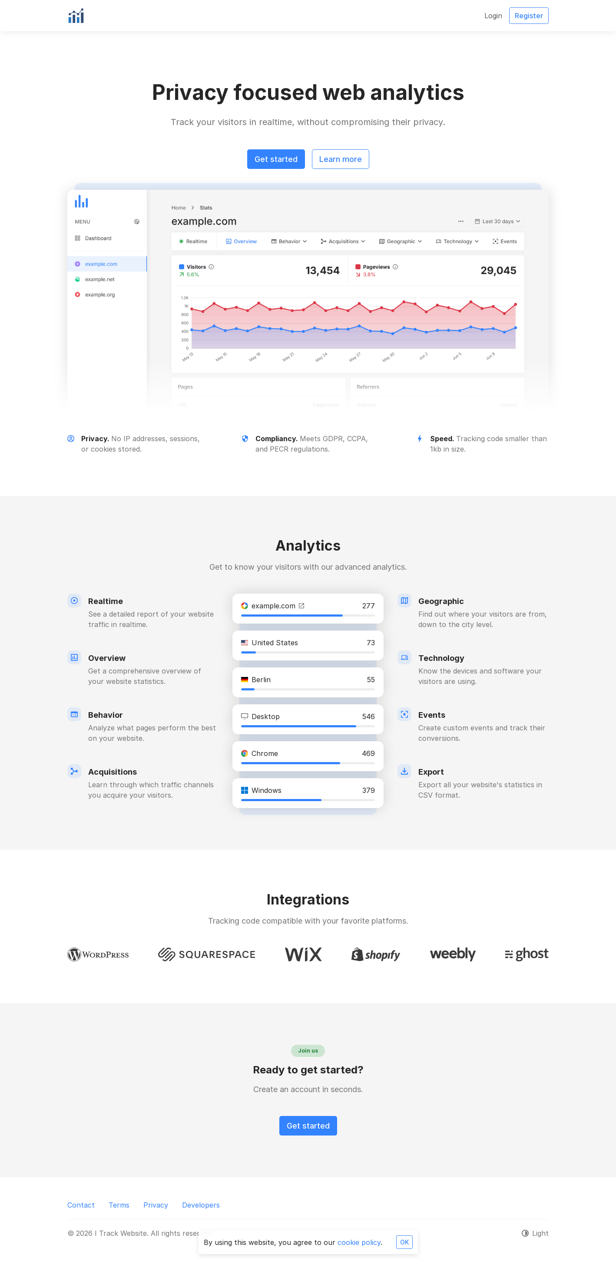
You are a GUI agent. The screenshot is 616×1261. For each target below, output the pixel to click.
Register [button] (529, 15)
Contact (81, 1205)
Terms (119, 1205)
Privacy (155, 1205)
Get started (276, 159)
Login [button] (493, 15)
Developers (201, 1205)
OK (404, 1242)
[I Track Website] (76, 15)
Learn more (340, 159)
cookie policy (359, 1242)
